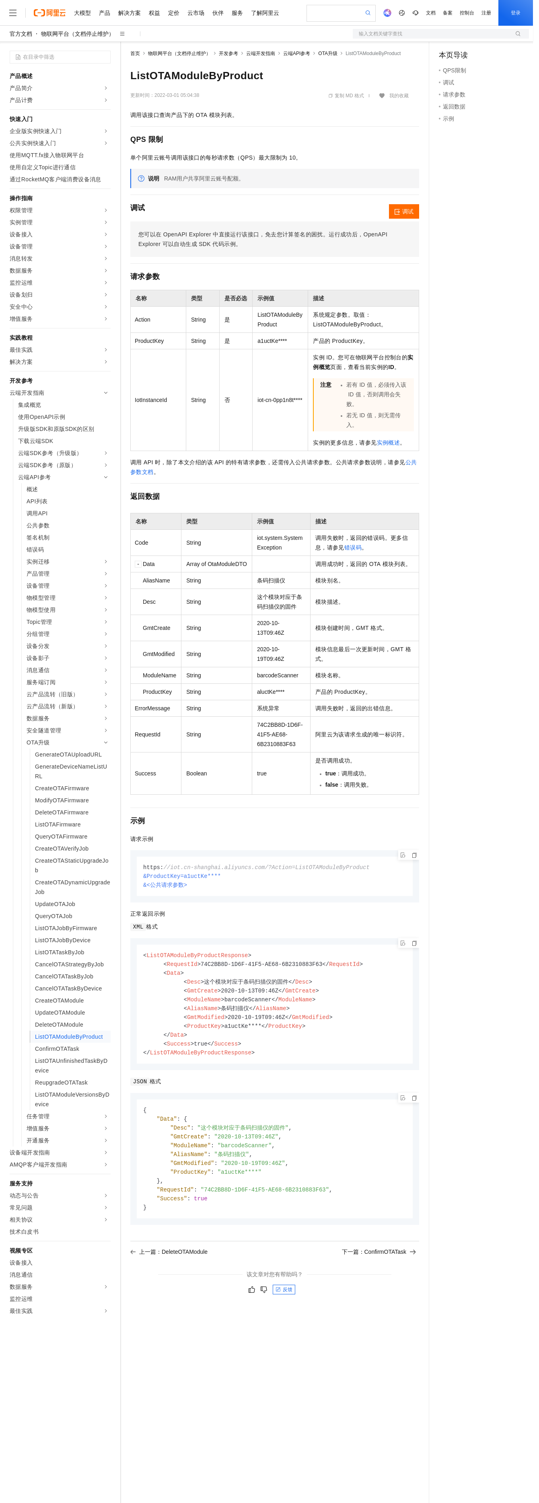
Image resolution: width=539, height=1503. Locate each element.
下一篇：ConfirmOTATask (379, 1262)
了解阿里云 (265, 13)
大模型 (82, 13)
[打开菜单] (13, 13)
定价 (173, 13)
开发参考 (228, 53)
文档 (431, 13)
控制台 (467, 13)
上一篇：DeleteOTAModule (169, 1262)
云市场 (195, 13)
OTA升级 (327, 53)
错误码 (353, 547)
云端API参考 (296, 53)
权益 (154, 13)
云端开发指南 (260, 53)
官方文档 (21, 34)
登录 (515, 13)
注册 (486, 13)
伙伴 (218, 13)
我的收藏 (399, 95)
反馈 (284, 1300)
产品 (104, 13)
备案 (448, 13)
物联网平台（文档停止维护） (77, 34)
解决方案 (129, 13)
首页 (135, 53)
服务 (237, 13)
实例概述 (388, 442)
